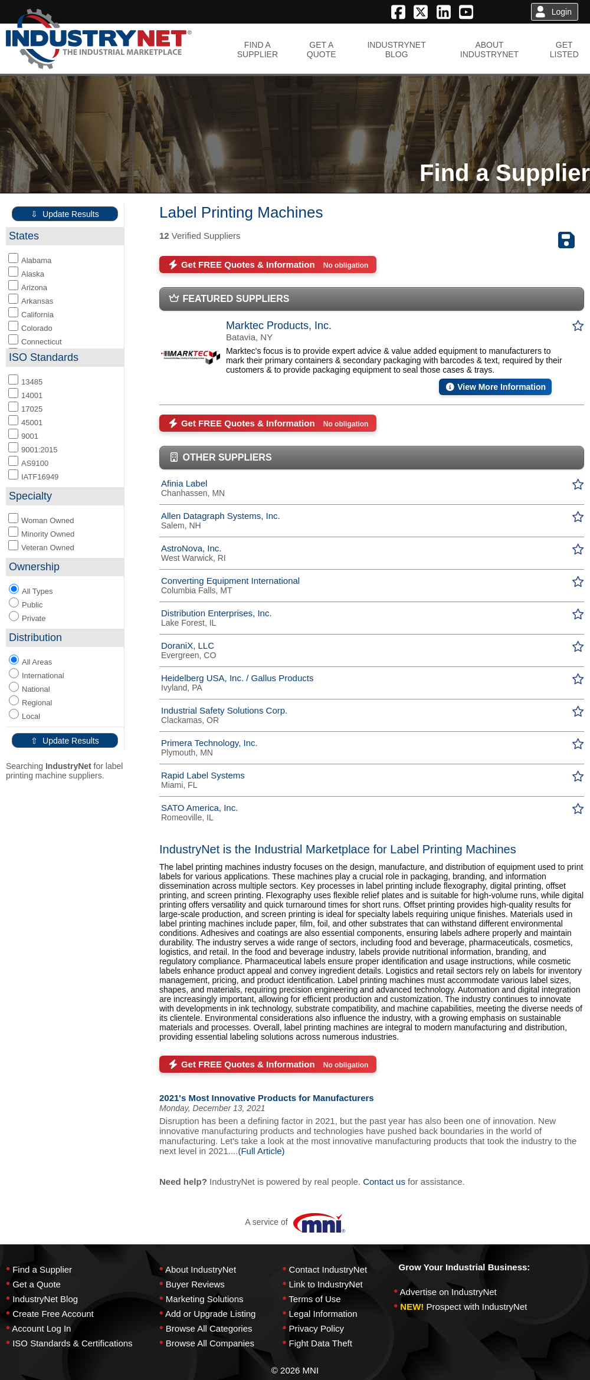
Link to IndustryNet (326, 1284)
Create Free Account (53, 1314)
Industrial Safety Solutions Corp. (224, 710)
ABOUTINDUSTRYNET (489, 49)
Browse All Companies (210, 1343)
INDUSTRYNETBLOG (396, 49)
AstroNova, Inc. (191, 548)
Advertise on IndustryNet (448, 1292)
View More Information (495, 387)
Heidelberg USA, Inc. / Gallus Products (237, 678)
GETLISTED (564, 49)
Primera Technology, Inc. (209, 743)
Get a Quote (36, 1284)
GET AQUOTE (321, 49)
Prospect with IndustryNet (477, 1307)
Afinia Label (184, 483)
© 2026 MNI (295, 1370)
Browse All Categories (209, 1328)
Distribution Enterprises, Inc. (216, 613)
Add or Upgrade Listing (210, 1314)
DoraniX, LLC (187, 645)
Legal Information (323, 1314)
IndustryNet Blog (45, 1299)
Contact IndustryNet (328, 1269)
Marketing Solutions (205, 1299)
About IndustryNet (200, 1269)
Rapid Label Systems (203, 775)
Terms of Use (314, 1299)
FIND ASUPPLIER (257, 49)
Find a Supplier (42, 1269)
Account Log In (41, 1328)
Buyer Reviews (195, 1284)
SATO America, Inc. (199, 808)
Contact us (384, 1182)
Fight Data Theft (320, 1343)
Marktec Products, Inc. (279, 325)
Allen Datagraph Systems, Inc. (220, 516)
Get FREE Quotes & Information (268, 264)
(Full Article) (261, 1151)
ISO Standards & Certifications (72, 1343)
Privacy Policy (316, 1328)
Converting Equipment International (230, 581)
